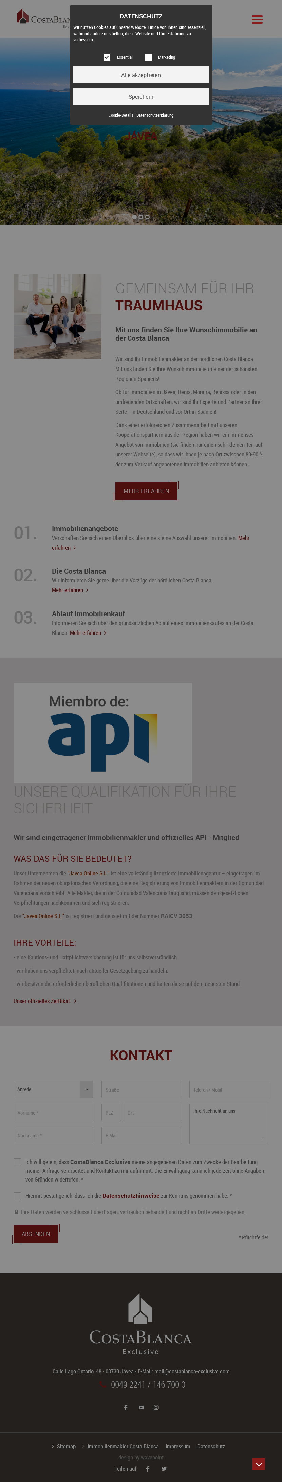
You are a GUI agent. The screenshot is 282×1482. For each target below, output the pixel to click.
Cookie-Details (121, 115)
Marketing (166, 57)
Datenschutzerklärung (154, 115)
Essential (125, 57)
